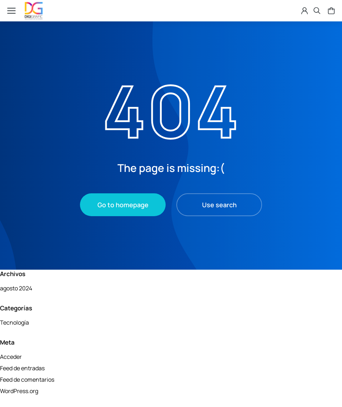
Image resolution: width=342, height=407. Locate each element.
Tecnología (14, 322)
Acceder (11, 357)
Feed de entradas (22, 368)
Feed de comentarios (27, 379)
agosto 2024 (16, 288)
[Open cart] (328, 10)
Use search (219, 204)
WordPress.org (19, 391)
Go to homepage (123, 204)
